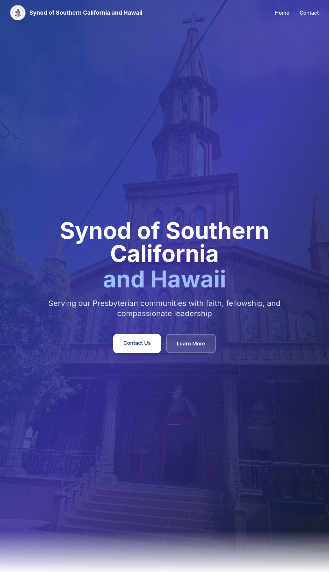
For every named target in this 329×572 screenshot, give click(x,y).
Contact (309, 13)
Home (282, 13)
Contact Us (137, 343)
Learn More (191, 343)
